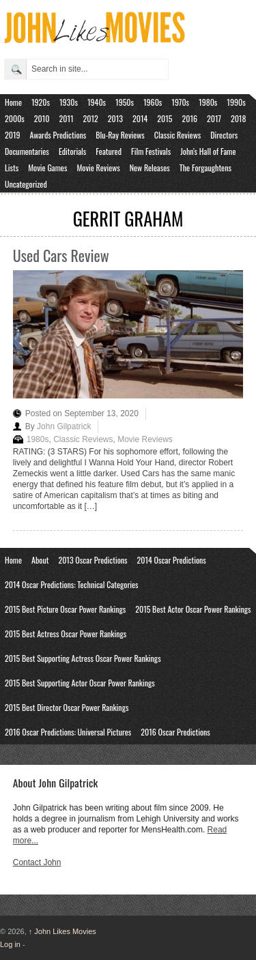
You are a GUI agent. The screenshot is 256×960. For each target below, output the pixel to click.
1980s (208, 102)
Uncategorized (26, 184)
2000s (15, 118)
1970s (180, 102)
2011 (66, 118)
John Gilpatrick (64, 426)
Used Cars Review (61, 255)
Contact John (37, 862)
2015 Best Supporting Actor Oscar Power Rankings (80, 682)
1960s (152, 102)
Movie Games (47, 167)
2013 (115, 118)
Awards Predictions (58, 135)
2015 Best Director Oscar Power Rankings (66, 707)
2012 (90, 118)
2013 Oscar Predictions (92, 560)
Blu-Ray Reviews (120, 135)
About (39, 560)
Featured (109, 151)
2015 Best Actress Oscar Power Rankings (65, 633)
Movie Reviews (97, 167)
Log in (10, 944)
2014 (139, 118)
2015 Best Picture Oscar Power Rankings (65, 609)
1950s (124, 102)
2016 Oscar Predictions (175, 732)
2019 (12, 135)
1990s (236, 102)
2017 (214, 118)
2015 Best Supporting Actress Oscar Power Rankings (83, 658)
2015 (164, 118)
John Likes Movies (62, 931)
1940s (96, 102)
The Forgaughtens (205, 167)
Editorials (72, 151)
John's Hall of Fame (208, 151)
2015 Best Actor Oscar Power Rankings (193, 609)
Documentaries (27, 151)
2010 (42, 118)
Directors (224, 135)
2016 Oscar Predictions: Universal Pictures (68, 732)
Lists (11, 167)
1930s (68, 102)
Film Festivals (151, 151)
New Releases (150, 167)
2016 (189, 118)
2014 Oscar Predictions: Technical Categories (72, 584)
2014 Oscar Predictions (171, 560)
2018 (238, 118)
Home (13, 102)
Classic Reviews (177, 135)
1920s (40, 102)
